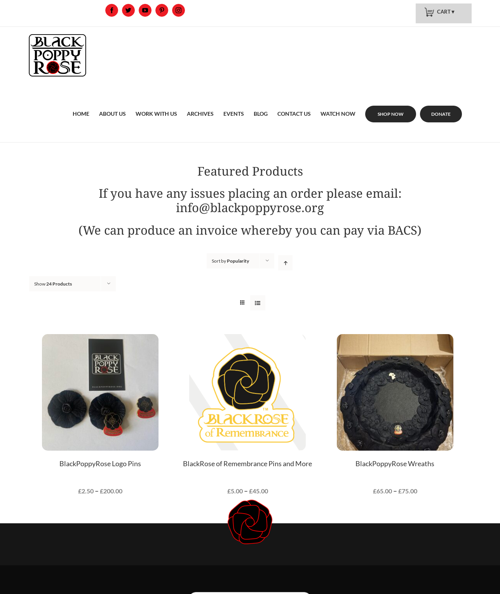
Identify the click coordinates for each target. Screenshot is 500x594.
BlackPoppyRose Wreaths (394, 463)
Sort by (230, 261)
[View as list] (257, 302)
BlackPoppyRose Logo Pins (100, 463)
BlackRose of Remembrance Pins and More (247, 463)
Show (53, 284)
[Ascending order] (285, 263)
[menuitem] (81, 104)
